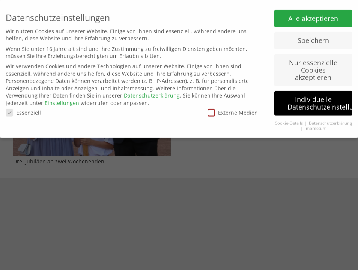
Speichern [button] (313, 38)
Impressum (315, 126)
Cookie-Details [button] (289, 120)
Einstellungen (62, 100)
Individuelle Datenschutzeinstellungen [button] (320, 101)
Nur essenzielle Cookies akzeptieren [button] (313, 68)
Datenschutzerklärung (152, 93)
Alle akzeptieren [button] (313, 16)
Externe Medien (233, 110)
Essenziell (23, 110)
